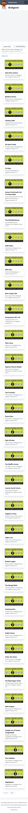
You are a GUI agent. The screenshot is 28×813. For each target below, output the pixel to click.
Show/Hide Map (20, 46)
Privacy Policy (14, 809)
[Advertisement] (14, 25)
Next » (12, 793)
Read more (5, 56)
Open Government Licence (13, 807)
